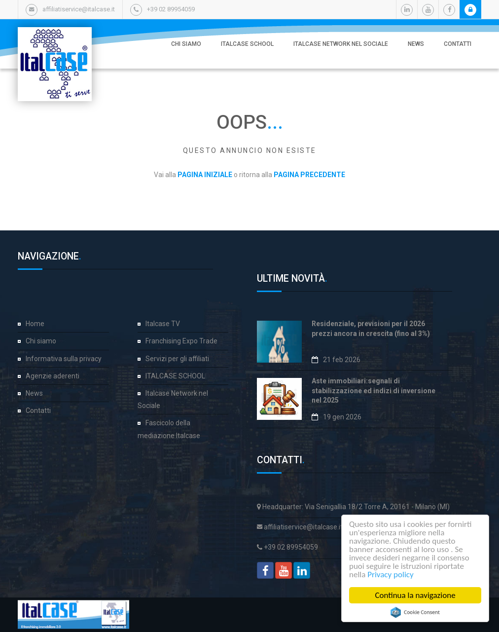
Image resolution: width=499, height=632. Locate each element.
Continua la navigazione (415, 595)
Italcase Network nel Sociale (340, 43)
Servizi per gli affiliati (177, 359)
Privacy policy (390, 574)
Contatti (457, 43)
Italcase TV (162, 324)
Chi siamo (186, 43)
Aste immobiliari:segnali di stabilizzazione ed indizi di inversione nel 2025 (373, 390)
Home (35, 324)
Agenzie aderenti (52, 376)
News (416, 43)
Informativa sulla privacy (64, 359)
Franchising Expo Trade (181, 341)
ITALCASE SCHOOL (247, 43)
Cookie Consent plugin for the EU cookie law (415, 612)
